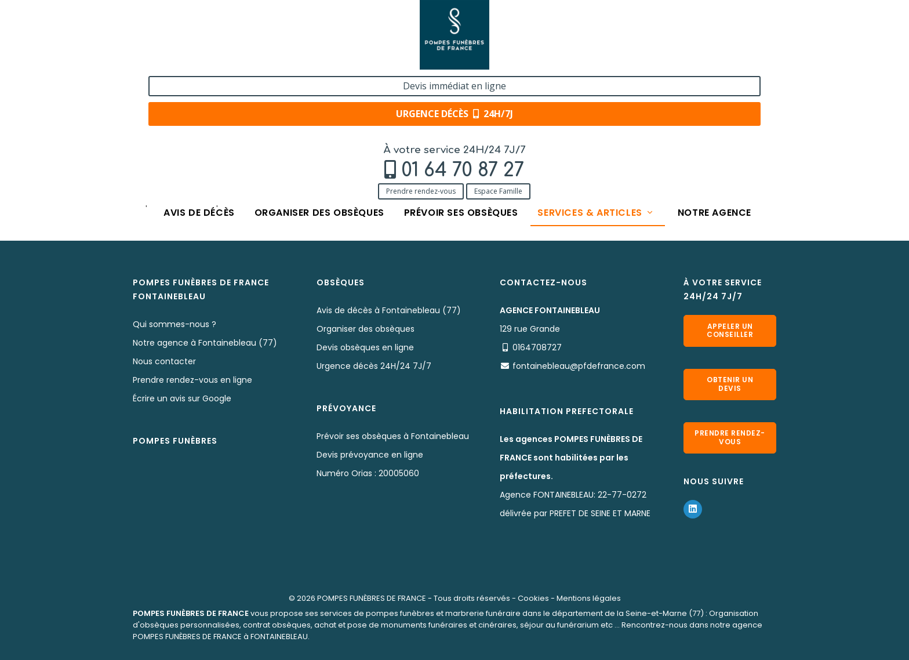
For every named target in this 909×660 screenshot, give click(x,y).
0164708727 (537, 347)
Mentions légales (589, 598)
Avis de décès (199, 82)
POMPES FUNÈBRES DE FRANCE (371, 598)
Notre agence (714, 82)
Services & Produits (212, 117)
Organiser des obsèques (319, 82)
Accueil (147, 117)
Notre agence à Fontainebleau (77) (205, 343)
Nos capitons (288, 117)
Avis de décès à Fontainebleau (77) (389, 310)
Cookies (533, 598)
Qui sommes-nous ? (174, 324)
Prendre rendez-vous (169, 59)
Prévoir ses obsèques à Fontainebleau (393, 436)
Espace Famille (247, 59)
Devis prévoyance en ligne (370, 454)
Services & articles (596, 82)
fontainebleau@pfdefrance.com (578, 366)
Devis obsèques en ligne (365, 347)
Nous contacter (164, 361)
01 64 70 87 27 (211, 38)
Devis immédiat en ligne (706, 22)
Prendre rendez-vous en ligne (192, 380)
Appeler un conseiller (730, 330)
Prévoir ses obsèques (461, 82)
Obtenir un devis (730, 384)
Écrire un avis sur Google (182, 398)
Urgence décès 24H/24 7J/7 (374, 366)
